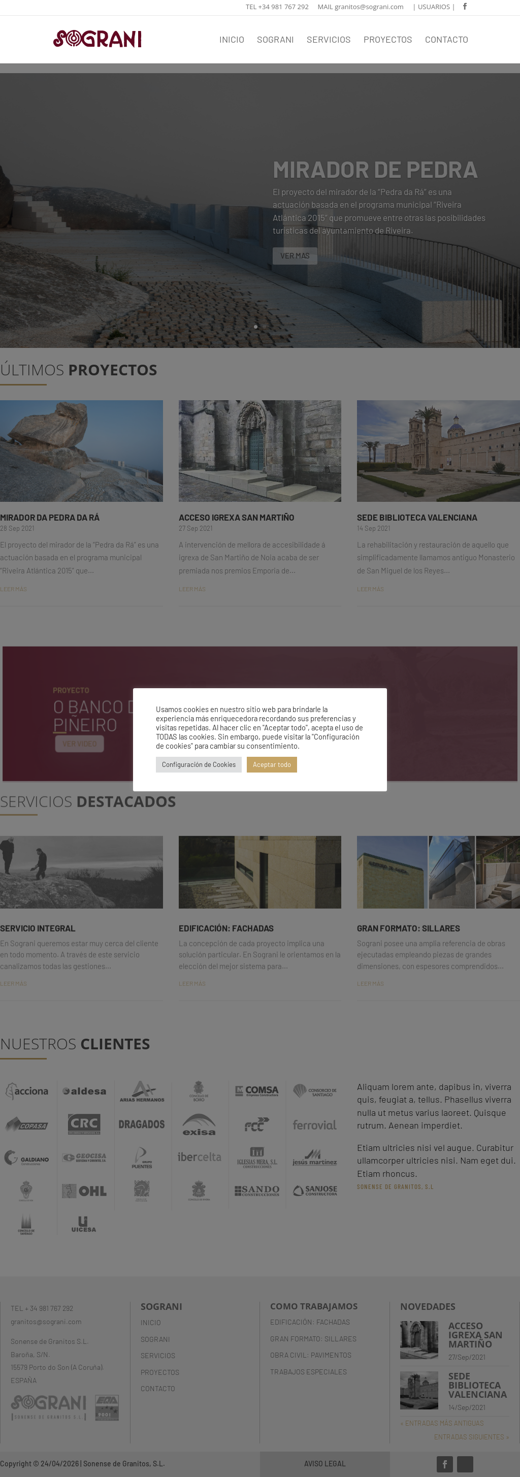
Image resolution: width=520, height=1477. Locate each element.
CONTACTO (446, 40)
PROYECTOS (388, 40)
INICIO (231, 40)
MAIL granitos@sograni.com (361, 7)
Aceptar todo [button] (272, 764)
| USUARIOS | (433, 7)
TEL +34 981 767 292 (277, 7)
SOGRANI (275, 40)
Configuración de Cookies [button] (199, 764)
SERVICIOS (329, 40)
